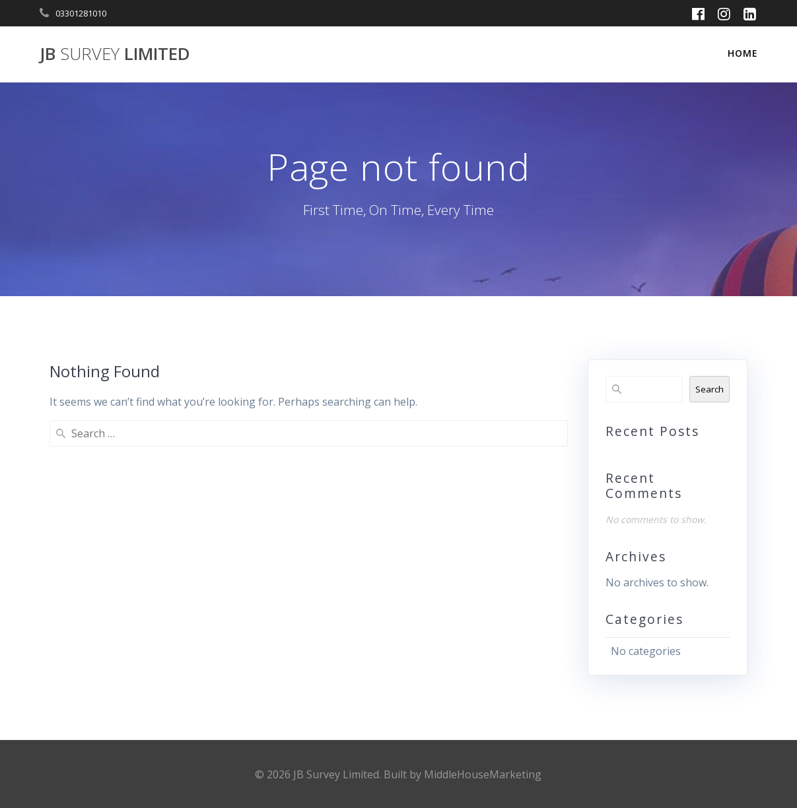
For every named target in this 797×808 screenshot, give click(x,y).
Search (709, 389)
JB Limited (115, 54)
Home (743, 53)
